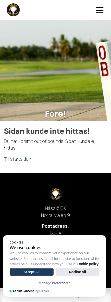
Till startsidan (17, 159)
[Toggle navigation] (99, 10)
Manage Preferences (54, 283)
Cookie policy (88, 264)
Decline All (77, 271)
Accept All (31, 271)
